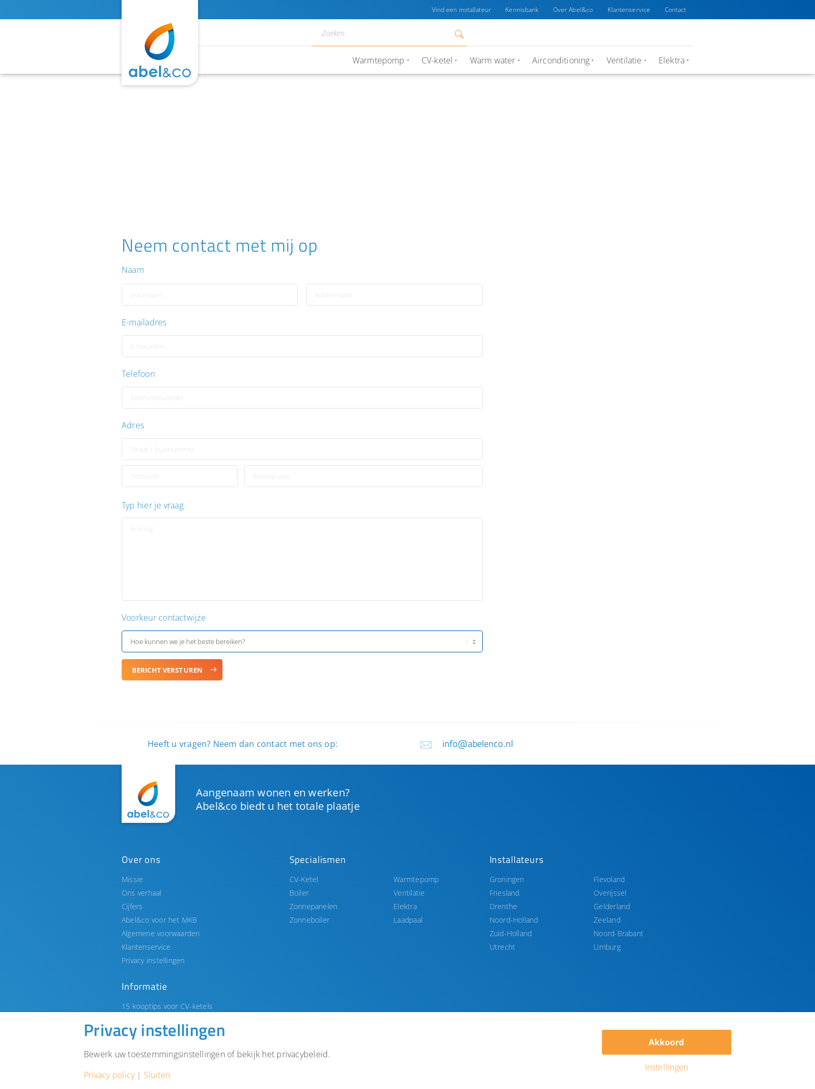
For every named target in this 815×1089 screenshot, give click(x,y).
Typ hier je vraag (152, 505)
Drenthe (504, 906)
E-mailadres (144, 322)
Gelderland (612, 906)
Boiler (299, 893)
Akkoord (666, 1042)
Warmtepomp (416, 879)
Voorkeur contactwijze (164, 617)
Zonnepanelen (314, 906)
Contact (675, 9)
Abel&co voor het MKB (160, 920)
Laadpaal (408, 920)
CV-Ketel (304, 879)
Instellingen (667, 1067)
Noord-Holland (514, 920)
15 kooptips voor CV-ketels (167, 1006)
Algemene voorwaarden (161, 933)
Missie (132, 879)
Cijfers (132, 906)
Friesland (505, 893)
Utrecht (503, 947)
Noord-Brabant (618, 933)
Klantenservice (628, 9)
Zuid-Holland (511, 933)
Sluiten (157, 1075)
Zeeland (607, 920)
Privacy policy (109, 1075)
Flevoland (609, 879)
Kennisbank (520, 9)
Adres (133, 425)
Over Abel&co (572, 9)
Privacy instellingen (153, 960)
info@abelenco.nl (477, 744)
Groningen (507, 879)
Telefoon (138, 374)
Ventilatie (409, 893)
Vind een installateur (460, 9)
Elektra (405, 906)
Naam (133, 270)
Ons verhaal (142, 893)
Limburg (607, 947)
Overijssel (610, 893)
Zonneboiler (310, 920)
